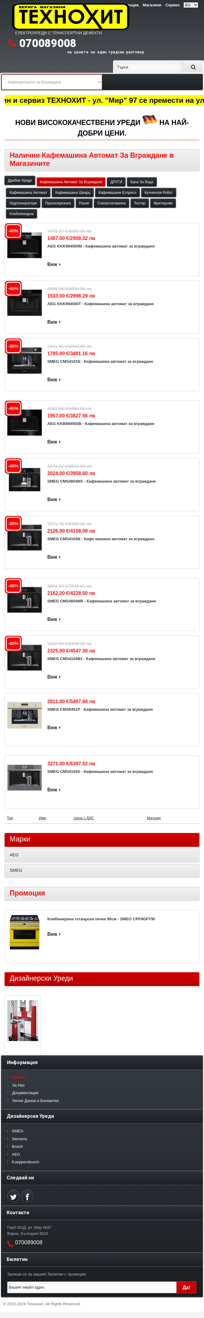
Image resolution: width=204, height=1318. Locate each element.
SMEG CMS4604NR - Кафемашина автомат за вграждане (101, 601)
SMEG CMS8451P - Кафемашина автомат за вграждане (100, 709)
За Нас (18, 1085)
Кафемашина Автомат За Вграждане (71, 182)
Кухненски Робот (159, 192)
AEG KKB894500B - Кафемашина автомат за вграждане (100, 423)
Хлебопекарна (21, 214)
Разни (84, 203)
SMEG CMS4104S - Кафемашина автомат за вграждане (100, 771)
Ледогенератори (23, 203)
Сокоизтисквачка (111, 203)
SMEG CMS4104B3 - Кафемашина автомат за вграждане (101, 658)
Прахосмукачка (58, 203)
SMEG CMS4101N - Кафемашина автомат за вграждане (100, 361)
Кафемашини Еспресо (117, 192)
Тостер (139, 203)
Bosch (17, 1146)
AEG (14, 854)
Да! (186, 1287)
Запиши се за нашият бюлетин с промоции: (47, 1274)
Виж (52, 264)
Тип (10, 818)
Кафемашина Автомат (28, 192)
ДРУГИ (116, 182)
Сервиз (173, 5)
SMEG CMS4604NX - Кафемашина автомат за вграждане (101, 481)
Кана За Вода (141, 182)
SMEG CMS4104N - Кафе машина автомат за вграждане (100, 539)
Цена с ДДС (84, 818)
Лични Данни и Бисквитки (35, 1100)
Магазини (152, 5)
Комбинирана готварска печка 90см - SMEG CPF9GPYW (101, 919)
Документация (25, 1092)
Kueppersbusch (25, 1162)
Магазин (154, 818)
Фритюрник (163, 203)
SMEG (16, 870)
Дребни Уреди (20, 180)
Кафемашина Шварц (72, 192)
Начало (19, 1077)
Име (42, 818)
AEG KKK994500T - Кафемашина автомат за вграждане (100, 304)
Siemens (19, 1139)
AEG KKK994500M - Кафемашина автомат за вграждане (101, 246)
